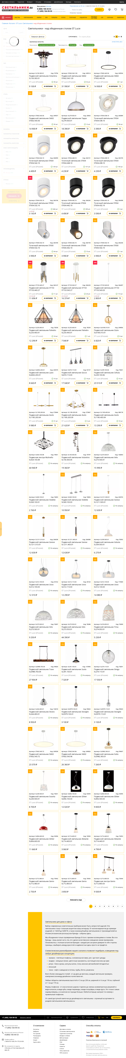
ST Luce (19, 23)
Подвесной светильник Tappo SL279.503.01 (74, 119)
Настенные (10, 80)
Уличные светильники (13, 56)
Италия (9, 184)
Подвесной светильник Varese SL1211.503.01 (107, 501)
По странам (36, 1033)
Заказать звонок (25, 1017)
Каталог (6, 17)
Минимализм (10, 118)
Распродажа (37, 1036)
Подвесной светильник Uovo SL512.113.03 (74, 585)
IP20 (8, 152)
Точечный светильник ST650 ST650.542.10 (106, 246)
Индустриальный (12, 105)
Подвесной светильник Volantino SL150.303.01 (43, 77)
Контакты (77, 2)
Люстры (10, 43)
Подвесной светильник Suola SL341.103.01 (74, 670)
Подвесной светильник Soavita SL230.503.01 (42, 797)
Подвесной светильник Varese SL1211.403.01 (74, 543)
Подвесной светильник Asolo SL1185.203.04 (41, 416)
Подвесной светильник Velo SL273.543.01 (106, 458)
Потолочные (10, 87)
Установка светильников (67, 1031)
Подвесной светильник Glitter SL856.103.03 (74, 797)
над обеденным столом (46, 45)
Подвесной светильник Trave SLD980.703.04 (41, 670)
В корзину (50, 86)
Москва (48, 6)
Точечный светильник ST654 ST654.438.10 (106, 162)
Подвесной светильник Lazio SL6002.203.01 (41, 373)
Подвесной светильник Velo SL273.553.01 (73, 628)
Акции (35, 1040)
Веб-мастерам (64, 1038)
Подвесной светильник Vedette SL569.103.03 (75, 501)
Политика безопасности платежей (96, 1040)
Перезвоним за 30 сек (77, 6)
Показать (14, 196)
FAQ (61, 1042)
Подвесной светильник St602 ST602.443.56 (106, 77)
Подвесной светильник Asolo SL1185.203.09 (74, 416)
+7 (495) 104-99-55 (51, 11)
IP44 (8, 155)
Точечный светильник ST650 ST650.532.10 (41, 246)
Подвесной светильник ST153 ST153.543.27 (74, 289)
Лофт (8, 114)
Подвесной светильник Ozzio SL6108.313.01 (106, 331)
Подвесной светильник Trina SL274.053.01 (106, 628)
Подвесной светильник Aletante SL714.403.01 (75, 840)
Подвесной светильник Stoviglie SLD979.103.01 (75, 713)
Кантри (9, 108)
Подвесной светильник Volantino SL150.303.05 (76, 458)
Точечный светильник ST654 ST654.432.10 (106, 204)
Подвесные (10, 84)
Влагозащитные (11, 67)
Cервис (63, 1025)
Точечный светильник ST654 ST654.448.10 (74, 162)
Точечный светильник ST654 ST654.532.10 (41, 204)
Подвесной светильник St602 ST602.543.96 (74, 755)
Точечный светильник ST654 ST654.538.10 (106, 119)
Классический (11, 111)
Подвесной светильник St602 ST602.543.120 (74, 77)
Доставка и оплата (8, 2)
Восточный (10, 101)
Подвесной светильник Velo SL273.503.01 (41, 628)
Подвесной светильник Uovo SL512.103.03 (41, 585)
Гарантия (21, 2)
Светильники (28, 23)
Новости (62, 1046)
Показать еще (76, 900)
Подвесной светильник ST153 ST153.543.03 (106, 289)
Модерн (10, 121)
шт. (101, 1017)
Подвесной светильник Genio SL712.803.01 (74, 882)
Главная (5, 23)
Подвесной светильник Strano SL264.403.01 (42, 713)
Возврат (30, 2)
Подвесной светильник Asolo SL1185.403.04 (106, 416)
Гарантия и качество (66, 1033)
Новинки (36, 1038)
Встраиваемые (11, 70)
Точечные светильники (14, 49)
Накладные (10, 74)
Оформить (116, 1017)
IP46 (8, 158)
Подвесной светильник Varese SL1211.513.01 (42, 543)
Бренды (68, 2)
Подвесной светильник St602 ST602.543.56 (41, 119)
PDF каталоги (64, 1053)
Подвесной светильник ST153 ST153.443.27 (41, 289)
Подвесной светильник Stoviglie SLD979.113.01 (107, 713)
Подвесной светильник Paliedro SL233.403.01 (42, 331)
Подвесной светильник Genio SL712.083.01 (41, 882)
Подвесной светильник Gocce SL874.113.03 (74, 373)
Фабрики (36, 1031)
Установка (47, 2)
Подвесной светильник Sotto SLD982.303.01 (106, 755)
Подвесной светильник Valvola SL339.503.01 (107, 543)
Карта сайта (36, 1042)
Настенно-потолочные (13, 77)
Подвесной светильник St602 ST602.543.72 (41, 755)
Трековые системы (13, 53)
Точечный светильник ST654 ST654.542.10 (41, 162)
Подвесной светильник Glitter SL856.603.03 (41, 840)
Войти (122, 2)
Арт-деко (9, 98)
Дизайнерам (58, 2)
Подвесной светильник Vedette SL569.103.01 (42, 501)
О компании (38, 1025)
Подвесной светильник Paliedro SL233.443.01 (75, 331)
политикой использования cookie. (97, 1049)
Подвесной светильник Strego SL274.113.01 (106, 670)
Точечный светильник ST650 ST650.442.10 (74, 246)
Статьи (62, 1048)
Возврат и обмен (65, 1036)
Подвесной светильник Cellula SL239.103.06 (107, 373)
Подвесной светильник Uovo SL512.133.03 (106, 585)
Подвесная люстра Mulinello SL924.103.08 (41, 458)
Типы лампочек (64, 1051)
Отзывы (38, 2)
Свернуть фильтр (37, 37)
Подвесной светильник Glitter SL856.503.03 (106, 797)
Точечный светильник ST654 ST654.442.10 (74, 204)
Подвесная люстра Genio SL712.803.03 (104, 882)
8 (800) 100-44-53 (50, 9)
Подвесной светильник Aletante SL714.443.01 (107, 840)
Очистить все (117, 42)
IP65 (8, 162)
